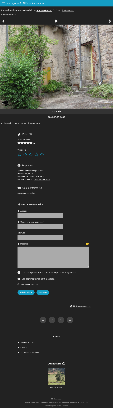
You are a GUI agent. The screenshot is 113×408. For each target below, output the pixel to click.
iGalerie (23, 348)
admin (65, 406)
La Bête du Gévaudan (29, 353)
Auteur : (23, 211)
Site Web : (22, 233)
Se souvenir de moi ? (29, 284)
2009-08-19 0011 (56, 388)
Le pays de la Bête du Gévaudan (25, 3)
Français (56, 398)
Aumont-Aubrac (44, 10)
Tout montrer (68, 10)
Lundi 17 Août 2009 (42, 179)
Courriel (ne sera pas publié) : (32, 222)
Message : (24, 244)
